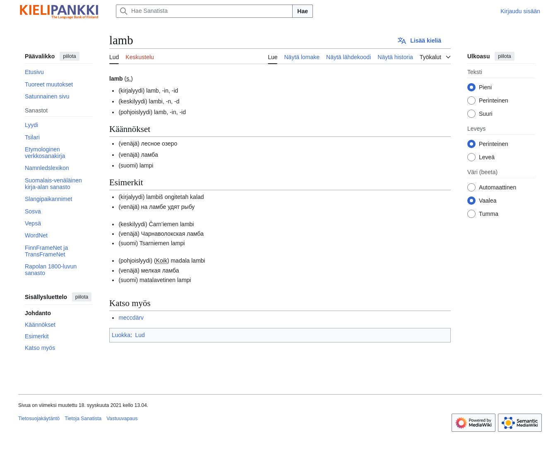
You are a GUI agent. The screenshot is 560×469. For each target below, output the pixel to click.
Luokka (121, 335)
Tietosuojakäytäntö (39, 418)
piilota (69, 56)
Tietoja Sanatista (83, 418)
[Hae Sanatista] (204, 11)
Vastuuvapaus (121, 418)
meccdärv (131, 317)
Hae (302, 11)
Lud (139, 335)
